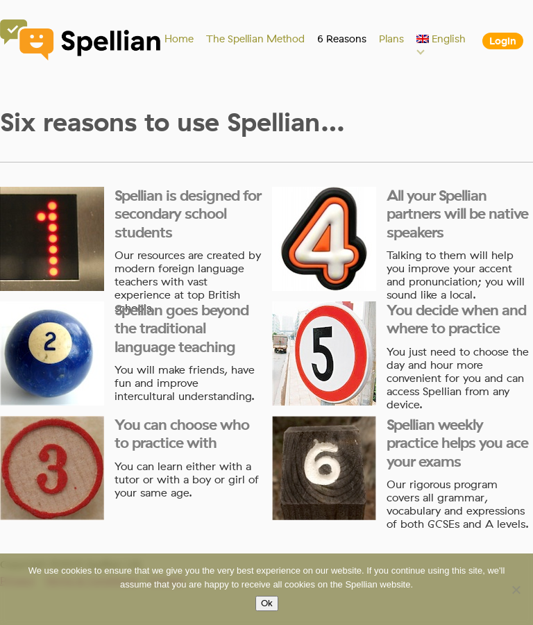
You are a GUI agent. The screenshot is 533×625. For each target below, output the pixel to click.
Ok (267, 603)
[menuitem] (441, 39)
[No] (516, 590)
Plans (391, 39)
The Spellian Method (255, 39)
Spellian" (81, 41)
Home (179, 39)
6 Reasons (341, 39)
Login (502, 41)
